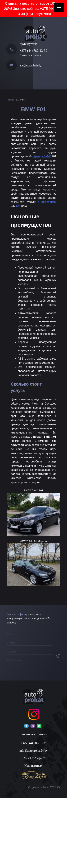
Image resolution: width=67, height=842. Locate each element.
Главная (10, 99)
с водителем (47, 201)
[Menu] (59, 7)
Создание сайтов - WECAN (44, 787)
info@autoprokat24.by (31, 65)
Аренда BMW (42, 156)
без (18, 206)
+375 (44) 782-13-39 (33, 50)
